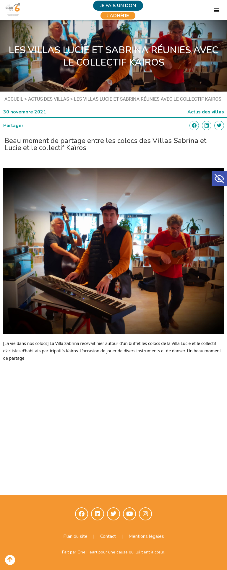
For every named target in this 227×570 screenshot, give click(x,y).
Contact (108, 536)
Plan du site (75, 536)
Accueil (13, 99)
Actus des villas (48, 99)
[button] (219, 178)
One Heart (87, 552)
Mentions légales (146, 536)
